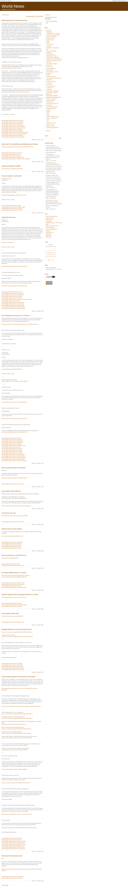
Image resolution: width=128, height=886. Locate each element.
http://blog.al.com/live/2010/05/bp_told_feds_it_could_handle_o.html (17, 814)
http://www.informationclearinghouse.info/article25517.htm (14, 432)
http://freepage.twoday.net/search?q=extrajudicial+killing (14, 604)
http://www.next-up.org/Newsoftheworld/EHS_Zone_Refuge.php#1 (16, 505)
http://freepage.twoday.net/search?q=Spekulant (12, 123)
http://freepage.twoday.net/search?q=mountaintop (13, 876)
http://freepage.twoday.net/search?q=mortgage (12, 663)
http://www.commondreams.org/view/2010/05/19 (12, 616)
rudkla (34, 139)
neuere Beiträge (5, 14)
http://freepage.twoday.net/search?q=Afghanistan (12, 294)
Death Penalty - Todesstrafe (53, 57)
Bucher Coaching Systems (52, 216)
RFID (48, 113)
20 (50, 254)
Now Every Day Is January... (52, 200)
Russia (48, 115)
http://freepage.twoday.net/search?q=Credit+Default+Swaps (15, 132)
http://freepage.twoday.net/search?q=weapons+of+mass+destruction (17, 299)
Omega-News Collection (52, 107)
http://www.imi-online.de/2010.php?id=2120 (19, 92)
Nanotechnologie (50, 100)
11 (48, 252)
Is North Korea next (51, 86)
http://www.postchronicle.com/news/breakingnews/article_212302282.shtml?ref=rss (20, 324)
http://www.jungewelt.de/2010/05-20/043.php (11, 68)
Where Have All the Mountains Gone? (12, 856)
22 (53, 254)
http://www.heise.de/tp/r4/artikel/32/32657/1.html (12, 536)
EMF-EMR (49, 62)
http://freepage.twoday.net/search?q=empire (11, 205)
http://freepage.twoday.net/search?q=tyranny (11, 586)
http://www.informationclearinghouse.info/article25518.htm (14, 402)
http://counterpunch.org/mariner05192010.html (12, 369)
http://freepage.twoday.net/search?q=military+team (13, 303)
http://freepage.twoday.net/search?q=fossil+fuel (12, 878)
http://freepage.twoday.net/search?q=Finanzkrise (12, 120)
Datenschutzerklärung (51, 55)
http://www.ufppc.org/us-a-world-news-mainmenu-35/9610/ (15, 749)
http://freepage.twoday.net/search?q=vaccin (11, 155)
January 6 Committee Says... (52, 175)
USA (48, 121)
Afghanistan (49, 31)
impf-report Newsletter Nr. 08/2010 (11, 166)
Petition (48, 111)
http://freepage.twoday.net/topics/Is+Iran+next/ (12, 292)
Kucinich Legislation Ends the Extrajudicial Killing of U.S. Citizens (20, 594)
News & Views (50, 102)
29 (53, 256)
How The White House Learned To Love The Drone (16, 315)
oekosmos (48, 230)
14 (52, 252)
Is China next (49, 83)
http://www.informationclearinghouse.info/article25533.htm (14, 286)
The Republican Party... (51, 162)
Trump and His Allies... (51, 145)
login (47, 22)
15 (53, 252)
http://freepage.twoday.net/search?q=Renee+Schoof (13, 847)
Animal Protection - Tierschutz (53, 33)
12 (49, 252)
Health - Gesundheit (51, 76)
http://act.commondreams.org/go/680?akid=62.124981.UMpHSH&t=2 (17, 632)
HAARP (48, 75)
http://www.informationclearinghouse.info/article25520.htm (14, 418)
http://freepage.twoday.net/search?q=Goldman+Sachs (14, 128)
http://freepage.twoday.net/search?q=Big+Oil (11, 543)
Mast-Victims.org (49, 232)
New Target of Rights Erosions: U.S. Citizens (14, 572)
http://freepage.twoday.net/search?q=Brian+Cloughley (13, 457)
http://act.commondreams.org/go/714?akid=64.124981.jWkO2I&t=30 (17, 737)
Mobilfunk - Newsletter (52, 99)
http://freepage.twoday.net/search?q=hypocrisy (12, 439)
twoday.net (4, 0)
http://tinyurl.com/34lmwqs (7, 242)
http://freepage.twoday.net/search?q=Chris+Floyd (12, 521)
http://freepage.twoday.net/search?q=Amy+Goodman (13, 848)
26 (49, 256)
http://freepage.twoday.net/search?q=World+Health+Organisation (16, 158)
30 (55, 256)
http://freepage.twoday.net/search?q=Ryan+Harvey (13, 622)
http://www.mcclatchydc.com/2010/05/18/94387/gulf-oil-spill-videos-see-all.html (19, 827)
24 (46, 256)
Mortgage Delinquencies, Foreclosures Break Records (17, 629)
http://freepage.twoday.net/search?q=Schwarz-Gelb (13, 137)
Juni (53, 260)
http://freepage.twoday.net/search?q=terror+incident (13, 584)
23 (55, 254)
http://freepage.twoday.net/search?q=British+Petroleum (14, 841)
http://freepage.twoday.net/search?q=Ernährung (12, 135)
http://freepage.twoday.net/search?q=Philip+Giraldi (13, 305)
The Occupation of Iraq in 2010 (10, 613)
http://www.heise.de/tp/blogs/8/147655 (10, 558)
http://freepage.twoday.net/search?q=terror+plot (12, 453)
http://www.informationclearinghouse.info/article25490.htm (14, 478)
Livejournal (49, 89)
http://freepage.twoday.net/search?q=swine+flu (12, 152)
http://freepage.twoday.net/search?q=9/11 (11, 300)
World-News (13, 6)
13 (50, 252)
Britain (48, 41)
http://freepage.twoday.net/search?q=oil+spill (11, 545)
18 (48, 254)
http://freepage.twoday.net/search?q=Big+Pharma (13, 157)
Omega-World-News (51, 108)
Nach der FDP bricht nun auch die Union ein (14, 555)
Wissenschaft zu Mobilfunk (52, 127)
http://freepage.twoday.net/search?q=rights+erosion (13, 583)
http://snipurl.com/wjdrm (7, 799)
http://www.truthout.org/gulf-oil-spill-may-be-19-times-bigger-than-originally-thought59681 (21, 706)
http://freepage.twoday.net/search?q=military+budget (13, 207)
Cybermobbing (50, 54)
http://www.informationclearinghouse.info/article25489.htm (14, 769)
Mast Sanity (48, 234)
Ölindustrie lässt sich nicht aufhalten (12, 529)
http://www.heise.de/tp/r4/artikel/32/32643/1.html (17, 57)
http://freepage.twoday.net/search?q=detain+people (13, 454)
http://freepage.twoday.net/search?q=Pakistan (12, 296)
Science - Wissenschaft (52, 118)
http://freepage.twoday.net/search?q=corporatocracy (13, 842)
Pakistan (48, 110)
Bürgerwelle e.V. (49, 219)
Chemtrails (49, 46)
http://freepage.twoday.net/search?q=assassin (12, 448)
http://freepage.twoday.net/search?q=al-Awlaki (12, 450)
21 (52, 254)
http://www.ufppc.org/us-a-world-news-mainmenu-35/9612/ (15, 381)
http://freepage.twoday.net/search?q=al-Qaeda (12, 297)
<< (126, 0)
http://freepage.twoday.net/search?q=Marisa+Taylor (13, 845)
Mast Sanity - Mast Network (53, 91)
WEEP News (48, 235)
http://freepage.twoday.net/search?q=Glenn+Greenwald (14, 460)
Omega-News (49, 221)
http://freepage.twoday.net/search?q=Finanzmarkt (13, 122)
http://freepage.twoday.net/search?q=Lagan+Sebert (13, 669)
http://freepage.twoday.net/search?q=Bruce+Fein (12, 210)
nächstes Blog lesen (121, 0)
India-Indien (49, 79)
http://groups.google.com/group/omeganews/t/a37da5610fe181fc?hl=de (17, 146)
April (49, 260)
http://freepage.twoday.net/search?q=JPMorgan (12, 129)
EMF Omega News (50, 227)
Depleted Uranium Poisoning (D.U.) (54, 59)
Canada (48, 43)
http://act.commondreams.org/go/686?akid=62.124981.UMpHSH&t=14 (17, 636)
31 (46, 258)
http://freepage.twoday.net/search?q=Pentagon (12, 208)
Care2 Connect (50, 44)
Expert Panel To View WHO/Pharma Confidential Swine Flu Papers (20, 144)
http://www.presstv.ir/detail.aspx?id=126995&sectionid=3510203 (16, 782)
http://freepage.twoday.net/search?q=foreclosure (12, 665)
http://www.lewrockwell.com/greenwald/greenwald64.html (14, 577)
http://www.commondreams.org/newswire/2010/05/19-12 (14, 597)
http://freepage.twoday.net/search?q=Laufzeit (12, 548)
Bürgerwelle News (50, 218)
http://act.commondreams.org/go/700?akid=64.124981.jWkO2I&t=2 (16, 728)
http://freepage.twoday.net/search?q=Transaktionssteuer (14, 134)
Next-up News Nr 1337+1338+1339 (11, 491)
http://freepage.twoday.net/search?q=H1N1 (11, 154)
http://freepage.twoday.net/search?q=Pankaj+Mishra (13, 459)
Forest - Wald (50, 67)
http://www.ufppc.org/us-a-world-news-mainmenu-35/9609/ (15, 515)
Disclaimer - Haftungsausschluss (54, 60)
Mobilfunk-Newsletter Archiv (52, 226)
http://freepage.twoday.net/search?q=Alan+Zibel (12, 666)
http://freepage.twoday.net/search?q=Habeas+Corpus (13, 445)
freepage (9, 0)
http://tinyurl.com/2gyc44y (7, 339)
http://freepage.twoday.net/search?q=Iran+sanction (13, 293)
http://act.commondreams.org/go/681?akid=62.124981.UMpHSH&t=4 (17, 713)
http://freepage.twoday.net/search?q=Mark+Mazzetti (13, 308)
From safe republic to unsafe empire (12, 176)
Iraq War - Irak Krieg (51, 81)
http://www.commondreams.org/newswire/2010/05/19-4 (14, 724)
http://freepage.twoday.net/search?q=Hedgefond (12, 131)
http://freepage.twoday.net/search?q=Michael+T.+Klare (14, 844)
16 (55, 252)
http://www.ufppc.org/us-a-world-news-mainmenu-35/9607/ (15, 745)
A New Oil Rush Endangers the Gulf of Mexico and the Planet (18, 676)
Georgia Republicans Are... (52, 189)
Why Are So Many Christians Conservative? (14, 467)
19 (49, 254)
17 (46, 254)
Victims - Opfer (50, 124)
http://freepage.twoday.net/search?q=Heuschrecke (13, 125)
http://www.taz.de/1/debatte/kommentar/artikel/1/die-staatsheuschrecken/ (18, 39)
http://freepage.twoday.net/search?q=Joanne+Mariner (13, 456)
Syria (48, 119)
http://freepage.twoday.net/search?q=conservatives (13, 484)
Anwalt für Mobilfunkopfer (51, 229)
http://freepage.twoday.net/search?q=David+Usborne (13, 306)
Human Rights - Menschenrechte (54, 78)
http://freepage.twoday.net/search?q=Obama (11, 438)
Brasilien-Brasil (50, 39)
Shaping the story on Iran (9, 217)
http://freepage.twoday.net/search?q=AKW (11, 546)
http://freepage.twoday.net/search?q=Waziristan (12, 442)
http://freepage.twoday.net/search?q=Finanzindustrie (13, 126)
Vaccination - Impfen (51, 122)
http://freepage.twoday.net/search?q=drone (11, 447)
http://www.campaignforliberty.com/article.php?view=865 (14, 195)
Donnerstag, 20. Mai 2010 (34, 16)
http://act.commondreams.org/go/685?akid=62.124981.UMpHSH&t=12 (17, 718)
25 (48, 256)
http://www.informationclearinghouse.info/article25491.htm (14, 266)
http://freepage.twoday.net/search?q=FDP (11, 564)
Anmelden (115, 0)
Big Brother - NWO (51, 38)
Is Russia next (50, 87)
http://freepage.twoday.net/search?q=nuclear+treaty (13, 302)
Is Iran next (49, 84)
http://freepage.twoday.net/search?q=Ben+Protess (13, 668)
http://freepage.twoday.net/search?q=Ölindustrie (12, 542)
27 (50, 256)
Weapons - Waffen (51, 126)
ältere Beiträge (5, 885)
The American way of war (9, 513)
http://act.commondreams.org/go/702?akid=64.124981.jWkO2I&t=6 (16, 733)
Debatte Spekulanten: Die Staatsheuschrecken (14, 20)
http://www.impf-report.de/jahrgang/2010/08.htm (12, 168)
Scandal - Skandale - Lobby (53, 116)
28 (52, 256)
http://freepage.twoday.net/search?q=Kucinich (12, 603)
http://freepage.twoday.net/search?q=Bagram (12, 444)
